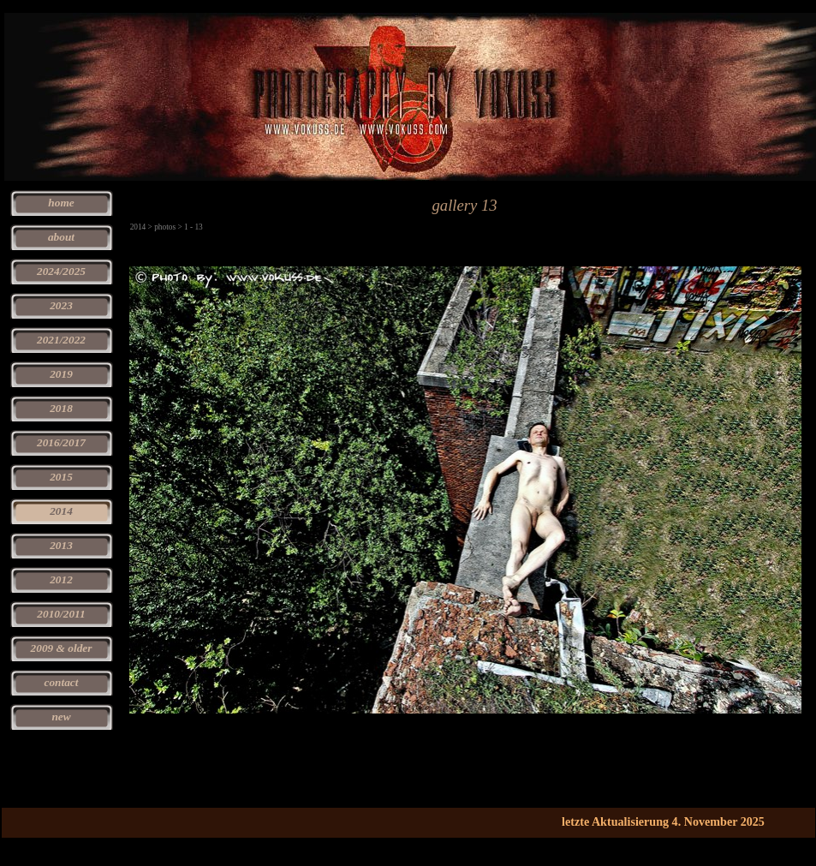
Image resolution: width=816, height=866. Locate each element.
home (61, 202)
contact (62, 682)
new (60, 716)
